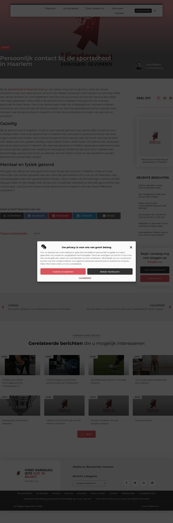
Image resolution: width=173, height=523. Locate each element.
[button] (131, 247)
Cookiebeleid (85, 278)
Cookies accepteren (63, 271)
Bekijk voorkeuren (110, 271)
